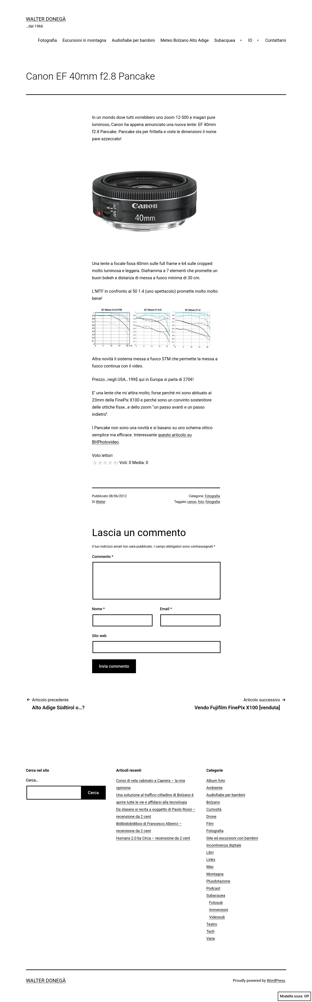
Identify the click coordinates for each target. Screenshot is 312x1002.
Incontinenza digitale (223, 845)
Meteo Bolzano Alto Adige (185, 40)
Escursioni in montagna (84, 40)
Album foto (215, 780)
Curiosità (214, 809)
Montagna (214, 874)
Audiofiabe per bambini (133, 40)
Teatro (211, 924)
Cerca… (32, 780)
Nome (98, 609)
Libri (210, 852)
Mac (210, 866)
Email (166, 609)
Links (210, 859)
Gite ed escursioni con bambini (232, 838)
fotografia (212, 502)
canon (191, 502)
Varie (210, 938)
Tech (210, 931)
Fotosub (216, 902)
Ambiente (214, 788)
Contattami (275, 40)
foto (201, 502)
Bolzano (213, 802)
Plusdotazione (218, 881)
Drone (211, 816)
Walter (101, 502)
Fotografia (47, 40)
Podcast (213, 888)
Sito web (99, 635)
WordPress (276, 980)
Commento (102, 556)
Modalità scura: (294, 996)
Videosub (217, 917)
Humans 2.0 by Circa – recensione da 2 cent (153, 838)
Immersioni (218, 910)
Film (210, 823)
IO (250, 40)
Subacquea (224, 40)
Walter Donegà (46, 19)
